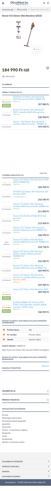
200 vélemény (6, 102)
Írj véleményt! (6, 115)
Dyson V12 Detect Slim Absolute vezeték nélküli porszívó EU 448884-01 (31, 205)
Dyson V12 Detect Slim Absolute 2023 (30, 289)
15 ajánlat (7, 84)
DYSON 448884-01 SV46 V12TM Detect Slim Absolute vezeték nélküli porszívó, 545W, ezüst (29, 304)
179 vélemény (6, 185)
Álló (30, 330)
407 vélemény (6, 307)
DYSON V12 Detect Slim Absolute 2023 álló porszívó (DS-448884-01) (29, 98)
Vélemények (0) (25, 391)
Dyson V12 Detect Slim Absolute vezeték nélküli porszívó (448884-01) (30, 267)
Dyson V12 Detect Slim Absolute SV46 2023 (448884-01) (31, 181)
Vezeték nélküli (35, 340)
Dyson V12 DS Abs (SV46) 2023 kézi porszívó (29, 217)
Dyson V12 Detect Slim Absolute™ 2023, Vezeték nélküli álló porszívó (29, 111)
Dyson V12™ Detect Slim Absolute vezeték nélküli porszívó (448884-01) (30, 229)
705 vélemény (6, 294)
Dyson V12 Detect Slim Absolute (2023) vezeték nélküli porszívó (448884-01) (28, 253)
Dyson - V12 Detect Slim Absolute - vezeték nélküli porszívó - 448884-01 (30, 123)
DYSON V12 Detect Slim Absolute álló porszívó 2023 (30, 193)
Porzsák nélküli (35, 335)
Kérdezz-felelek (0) (25, 400)
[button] (47, 3)
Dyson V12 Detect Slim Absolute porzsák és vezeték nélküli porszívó (29, 276)
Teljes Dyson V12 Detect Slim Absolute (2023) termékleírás (25, 350)
